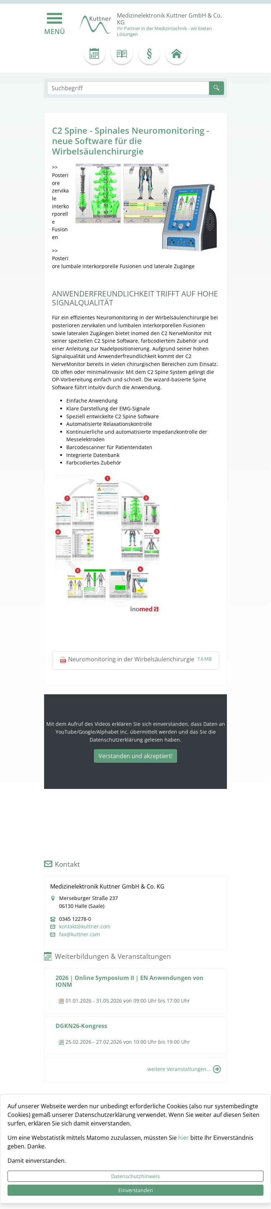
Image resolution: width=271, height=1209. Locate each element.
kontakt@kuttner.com (84, 926)
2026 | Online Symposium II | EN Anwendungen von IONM (130, 981)
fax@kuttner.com (79, 934)
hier (183, 1138)
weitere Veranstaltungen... (179, 1069)
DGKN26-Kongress (81, 1026)
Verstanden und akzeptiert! (135, 756)
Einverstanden (135, 1190)
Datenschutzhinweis (135, 1176)
